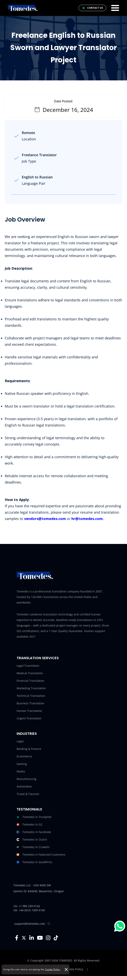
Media (21, 771)
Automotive (24, 786)
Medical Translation (30, 673)
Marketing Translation (31, 688)
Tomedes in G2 (29, 824)
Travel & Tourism (28, 794)
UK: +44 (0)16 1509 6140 (29, 910)
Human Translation (29, 711)
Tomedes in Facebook (34, 832)
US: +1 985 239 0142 (26, 906)
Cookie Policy (52, 969)
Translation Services (38, 657)
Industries (27, 733)
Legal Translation (28, 665)
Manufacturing (26, 779)
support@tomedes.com (29, 924)
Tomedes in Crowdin (33, 847)
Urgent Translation (29, 718)
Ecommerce (24, 756)
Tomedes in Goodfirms (34, 862)
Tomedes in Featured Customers (41, 855)
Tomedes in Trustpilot (34, 817)
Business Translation (30, 703)
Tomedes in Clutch (32, 840)
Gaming (22, 764)
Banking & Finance (29, 749)
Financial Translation (30, 681)
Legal (20, 741)
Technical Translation (31, 696)
